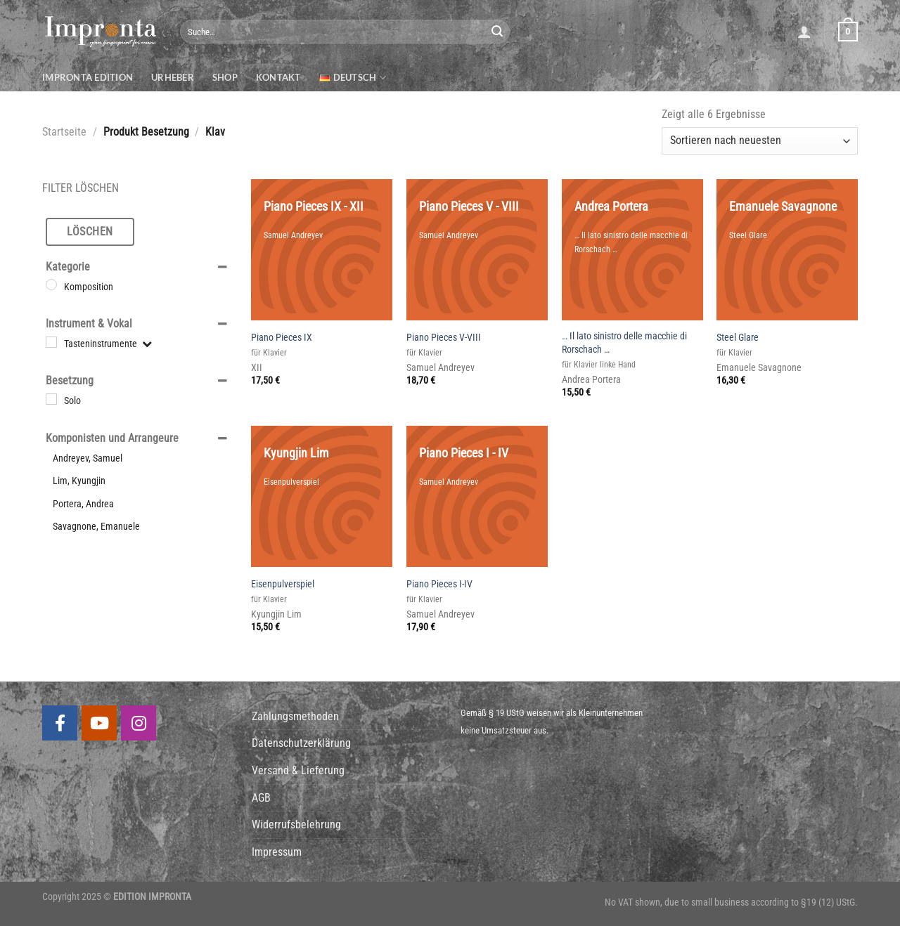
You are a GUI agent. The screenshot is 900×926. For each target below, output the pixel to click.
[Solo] (51, 399)
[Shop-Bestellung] (760, 141)
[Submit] (497, 32)
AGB (261, 797)
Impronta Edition (87, 77)
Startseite (64, 131)
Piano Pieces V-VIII (443, 338)
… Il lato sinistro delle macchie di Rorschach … (624, 343)
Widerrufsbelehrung (296, 824)
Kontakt (278, 77)
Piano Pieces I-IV (439, 584)
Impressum (277, 852)
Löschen (89, 231)
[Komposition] (51, 284)
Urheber (172, 77)
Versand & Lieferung (298, 770)
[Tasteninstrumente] (51, 342)
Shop (225, 77)
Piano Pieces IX (281, 338)
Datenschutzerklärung (301, 743)
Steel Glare (737, 338)
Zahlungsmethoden (295, 716)
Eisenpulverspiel (282, 584)
